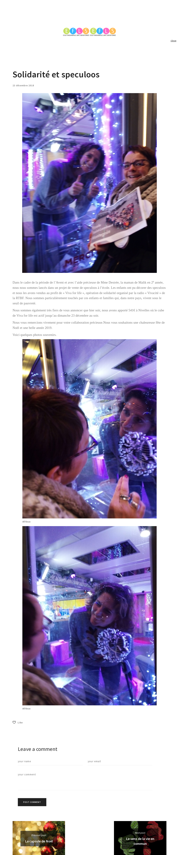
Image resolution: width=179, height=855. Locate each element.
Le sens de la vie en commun (140, 841)
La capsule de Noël (39, 841)
